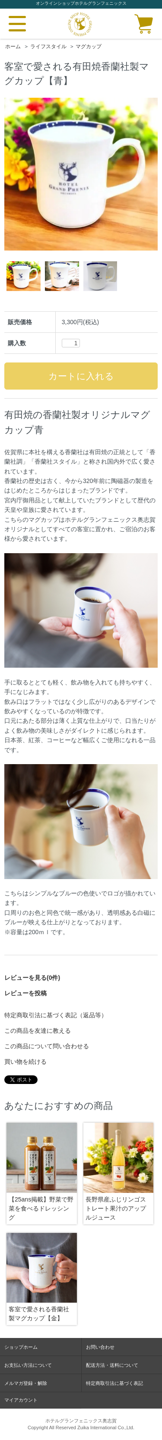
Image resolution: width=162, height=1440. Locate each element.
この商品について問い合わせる (46, 1046)
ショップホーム (21, 1347)
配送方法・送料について (112, 1365)
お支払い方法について (28, 1365)
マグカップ (89, 46)
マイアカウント (21, 1400)
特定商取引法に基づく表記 (114, 1383)
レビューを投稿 (25, 993)
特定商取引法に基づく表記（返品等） (55, 1015)
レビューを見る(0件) (32, 977)
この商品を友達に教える (37, 1030)
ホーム (13, 46)
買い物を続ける (25, 1061)
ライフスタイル (48, 46)
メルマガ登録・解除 (25, 1383)
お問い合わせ (100, 1347)
